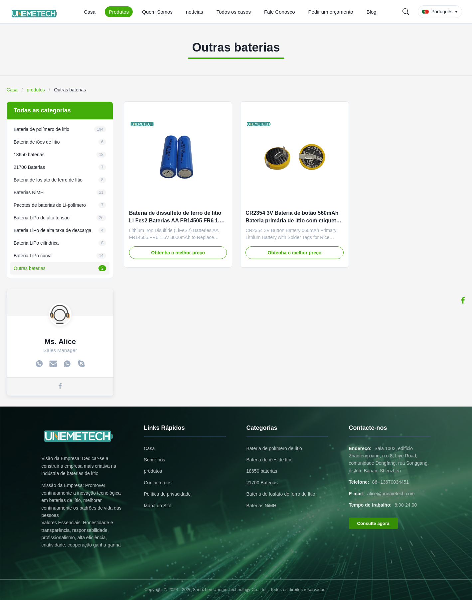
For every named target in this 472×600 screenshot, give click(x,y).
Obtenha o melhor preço (178, 252)
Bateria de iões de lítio (269, 459)
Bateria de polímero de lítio (274, 448)
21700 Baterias (262, 482)
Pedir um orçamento (330, 12)
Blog (372, 12)
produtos (36, 89)
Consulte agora (373, 523)
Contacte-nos (158, 482)
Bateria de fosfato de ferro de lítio (280, 494)
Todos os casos (234, 12)
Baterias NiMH (261, 505)
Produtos (119, 12)
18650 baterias (261, 471)
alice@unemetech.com (391, 493)
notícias (194, 12)
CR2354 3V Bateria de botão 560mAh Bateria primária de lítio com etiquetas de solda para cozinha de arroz (293, 220)
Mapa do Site (158, 505)
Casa (89, 12)
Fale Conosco (279, 12)
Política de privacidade (167, 494)
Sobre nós (154, 459)
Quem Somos (157, 12)
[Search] (405, 11)
